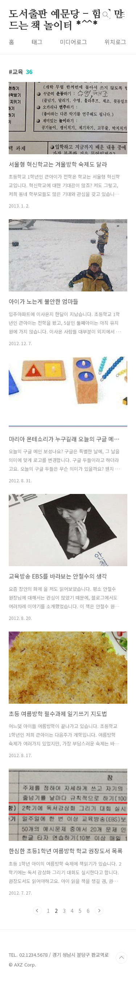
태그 (37, 41)
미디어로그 (73, 41)
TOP (121, 958)
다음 (99, 910)
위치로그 (115, 41)
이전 (37, 910)
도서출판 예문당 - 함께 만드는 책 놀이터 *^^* (66, 14)
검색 (105, 14)
